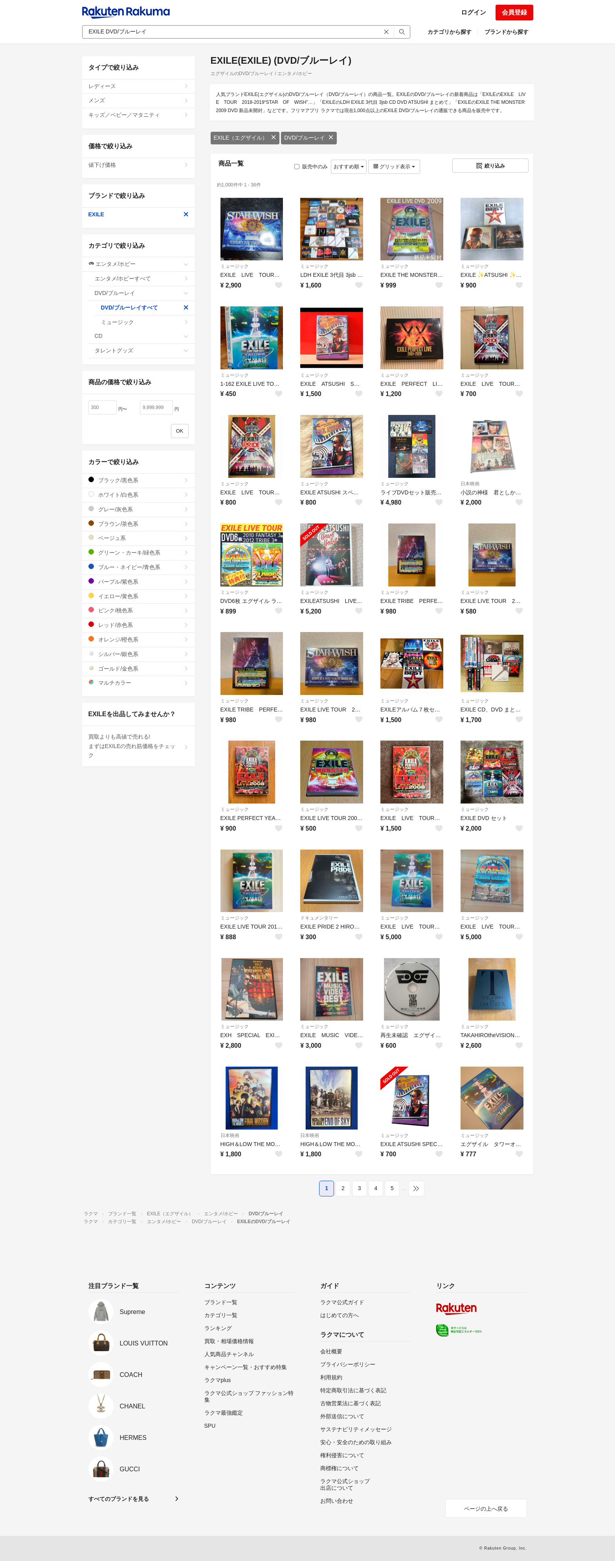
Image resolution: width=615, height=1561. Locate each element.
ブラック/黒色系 (138, 480)
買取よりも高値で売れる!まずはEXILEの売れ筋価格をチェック (138, 746)
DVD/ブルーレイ (308, 138)
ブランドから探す (507, 32)
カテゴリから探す (450, 32)
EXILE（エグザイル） (245, 138)
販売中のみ (311, 167)
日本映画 (470, 484)
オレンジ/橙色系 (138, 639)
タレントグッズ (142, 350)
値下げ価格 (138, 165)
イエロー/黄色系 (138, 596)
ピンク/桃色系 (138, 610)
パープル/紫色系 (138, 581)
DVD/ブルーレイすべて (145, 307)
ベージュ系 (138, 537)
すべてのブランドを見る (118, 1499)
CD (142, 336)
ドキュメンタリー (319, 918)
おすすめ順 (349, 167)
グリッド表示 (394, 167)
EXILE (138, 214)
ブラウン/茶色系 (138, 523)
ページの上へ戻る (486, 1509)
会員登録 (514, 12)
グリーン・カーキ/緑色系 (138, 552)
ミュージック (234, 266)
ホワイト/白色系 (138, 494)
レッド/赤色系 (138, 624)
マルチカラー (138, 682)
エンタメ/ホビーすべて (142, 278)
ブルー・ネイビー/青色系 (138, 567)
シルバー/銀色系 (138, 654)
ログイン (473, 12)
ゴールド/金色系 (138, 668)
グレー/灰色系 (138, 509)
